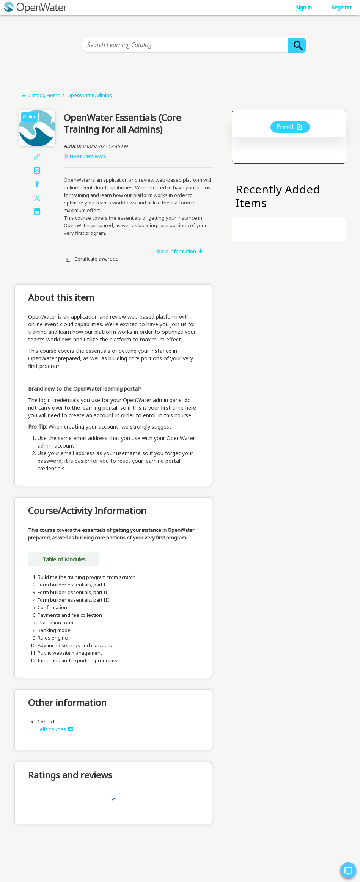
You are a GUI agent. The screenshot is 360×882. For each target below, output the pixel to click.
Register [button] (341, 7)
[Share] (37, 157)
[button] (138, 156)
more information (179, 251)
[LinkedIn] (37, 212)
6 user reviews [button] (85, 156)
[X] (37, 198)
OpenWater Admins (89, 95)
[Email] (37, 171)
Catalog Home (40, 95)
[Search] (297, 45)
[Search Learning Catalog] (195, 44)
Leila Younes (55, 729)
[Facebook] (37, 185)
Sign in (304, 7)
